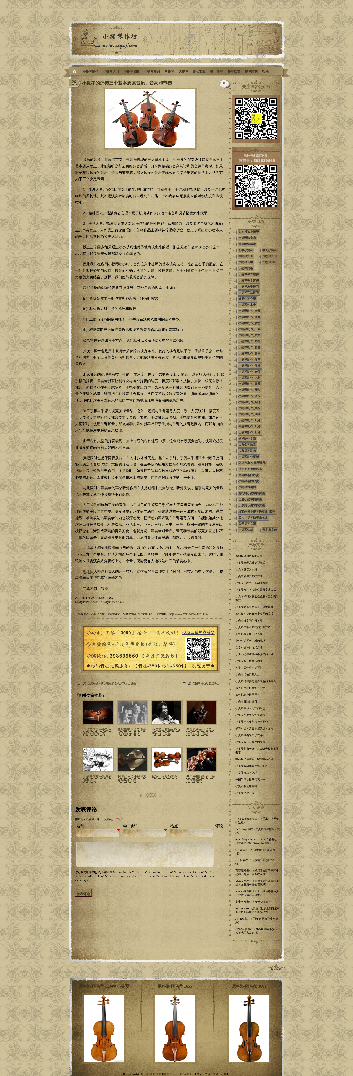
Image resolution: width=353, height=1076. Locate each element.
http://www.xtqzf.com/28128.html (188, 614)
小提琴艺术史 (247, 304)
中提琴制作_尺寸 (249, 426)
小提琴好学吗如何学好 (248, 620)
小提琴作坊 (98, 614)
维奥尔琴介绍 (247, 298)
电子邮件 (131, 826)
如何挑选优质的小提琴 (248, 634)
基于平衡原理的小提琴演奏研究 (200, 778)
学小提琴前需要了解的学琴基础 (254, 759)
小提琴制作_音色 (249, 323)
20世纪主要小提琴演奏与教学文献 (132, 778)
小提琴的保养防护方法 (248, 576)
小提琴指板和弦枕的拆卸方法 (253, 627)
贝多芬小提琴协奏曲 (251, 505)
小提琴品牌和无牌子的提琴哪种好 (255, 606)
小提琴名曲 (131, 71)
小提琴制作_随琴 (249, 384)
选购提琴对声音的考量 (248, 556)
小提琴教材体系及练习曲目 (251, 765)
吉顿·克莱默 (261, 901)
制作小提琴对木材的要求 (250, 640)
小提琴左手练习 (248, 286)
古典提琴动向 (247, 450)
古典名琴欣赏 (247, 444)
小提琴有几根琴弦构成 (248, 661)
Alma (238, 918)
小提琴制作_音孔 (249, 347)
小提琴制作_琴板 (249, 365)
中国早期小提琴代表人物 (250, 779)
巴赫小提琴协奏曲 (250, 499)
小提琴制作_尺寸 (249, 420)
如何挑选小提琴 (248, 232)
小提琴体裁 (245, 529)
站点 (174, 826)
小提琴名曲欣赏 (248, 481)
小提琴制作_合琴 (249, 371)
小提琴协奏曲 (247, 487)
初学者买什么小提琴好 (248, 667)
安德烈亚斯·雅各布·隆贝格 (253, 843)
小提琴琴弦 (269, 262)
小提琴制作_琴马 (249, 341)
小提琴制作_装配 (249, 408)
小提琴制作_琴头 (249, 390)
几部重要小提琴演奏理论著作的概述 (132, 731)
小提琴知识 (152, 71)
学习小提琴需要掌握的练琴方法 (254, 728)
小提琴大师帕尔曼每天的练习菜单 (166, 731)
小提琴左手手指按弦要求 (250, 715)
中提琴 (169, 71)
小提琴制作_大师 (249, 311)
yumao (239, 891)
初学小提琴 (245, 250)
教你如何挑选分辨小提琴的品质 (254, 613)
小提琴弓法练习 (248, 292)
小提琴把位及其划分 (247, 674)
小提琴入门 (111, 71)
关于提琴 (216, 71)
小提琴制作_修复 (249, 317)
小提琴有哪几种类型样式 (250, 562)
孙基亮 (239, 870)
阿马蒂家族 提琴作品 (252, 463)
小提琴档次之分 (244, 793)
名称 (80, 826)
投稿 (265, 71)
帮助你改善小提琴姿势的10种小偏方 (200, 731)
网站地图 (186, 1074)
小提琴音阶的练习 (246, 701)
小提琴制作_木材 (249, 377)
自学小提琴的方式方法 (248, 647)
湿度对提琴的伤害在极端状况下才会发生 (111, 683)
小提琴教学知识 (248, 280)
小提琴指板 (245, 268)
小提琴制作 (90, 71)
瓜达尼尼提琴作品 (250, 469)
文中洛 (239, 901)
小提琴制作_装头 (249, 396)
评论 (219, 826)
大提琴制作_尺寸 (249, 432)
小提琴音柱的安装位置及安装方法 (255, 589)
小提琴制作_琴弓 (249, 359)
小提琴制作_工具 (249, 329)
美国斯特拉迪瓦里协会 (205, 683)
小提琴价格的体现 (246, 772)
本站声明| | (171, 1074)
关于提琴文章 (247, 523)
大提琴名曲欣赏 (248, 475)
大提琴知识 (269, 256)
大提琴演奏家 (247, 244)
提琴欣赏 (234, 71)
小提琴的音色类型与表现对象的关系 (97, 731)
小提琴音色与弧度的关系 (250, 742)
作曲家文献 (269, 529)
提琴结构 (251, 71)
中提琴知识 (245, 256)
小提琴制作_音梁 (249, 353)
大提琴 (183, 71)
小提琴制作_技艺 (249, 335)
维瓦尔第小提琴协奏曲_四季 (256, 511)
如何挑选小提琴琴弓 (247, 694)
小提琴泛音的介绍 (246, 569)
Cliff (237, 849)
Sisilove (240, 929)
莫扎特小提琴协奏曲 (251, 493)
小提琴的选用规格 (246, 786)
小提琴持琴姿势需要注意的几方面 (255, 681)
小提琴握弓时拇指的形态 (250, 708)
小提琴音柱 (245, 262)
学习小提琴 (118, 602)
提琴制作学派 (247, 438)
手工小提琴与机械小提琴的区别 (254, 654)
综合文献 (199, 71)
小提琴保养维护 (248, 274)
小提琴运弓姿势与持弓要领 (251, 721)
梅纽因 (88, 571)
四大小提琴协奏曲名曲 (253, 517)
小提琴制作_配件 (249, 402)
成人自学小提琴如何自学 (250, 688)
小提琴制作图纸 (248, 457)
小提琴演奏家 (247, 238)
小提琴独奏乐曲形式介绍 (250, 735)
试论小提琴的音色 (164, 776)
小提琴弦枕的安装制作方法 (251, 583)
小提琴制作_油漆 (249, 414)
